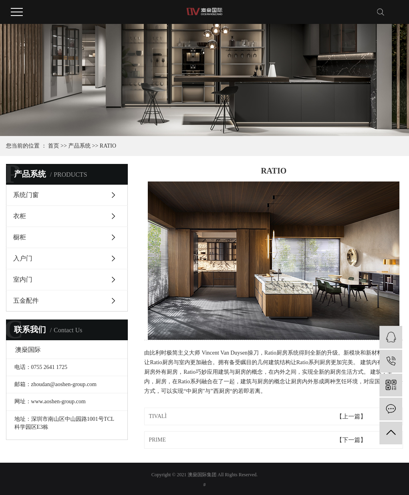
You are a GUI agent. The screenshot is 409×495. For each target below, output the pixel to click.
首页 (53, 146)
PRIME (157, 440)
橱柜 (19, 237)
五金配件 (26, 300)
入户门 (22, 258)
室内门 (22, 279)
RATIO (108, 146)
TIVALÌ (158, 416)
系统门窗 (26, 194)
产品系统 (79, 146)
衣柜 (19, 216)
